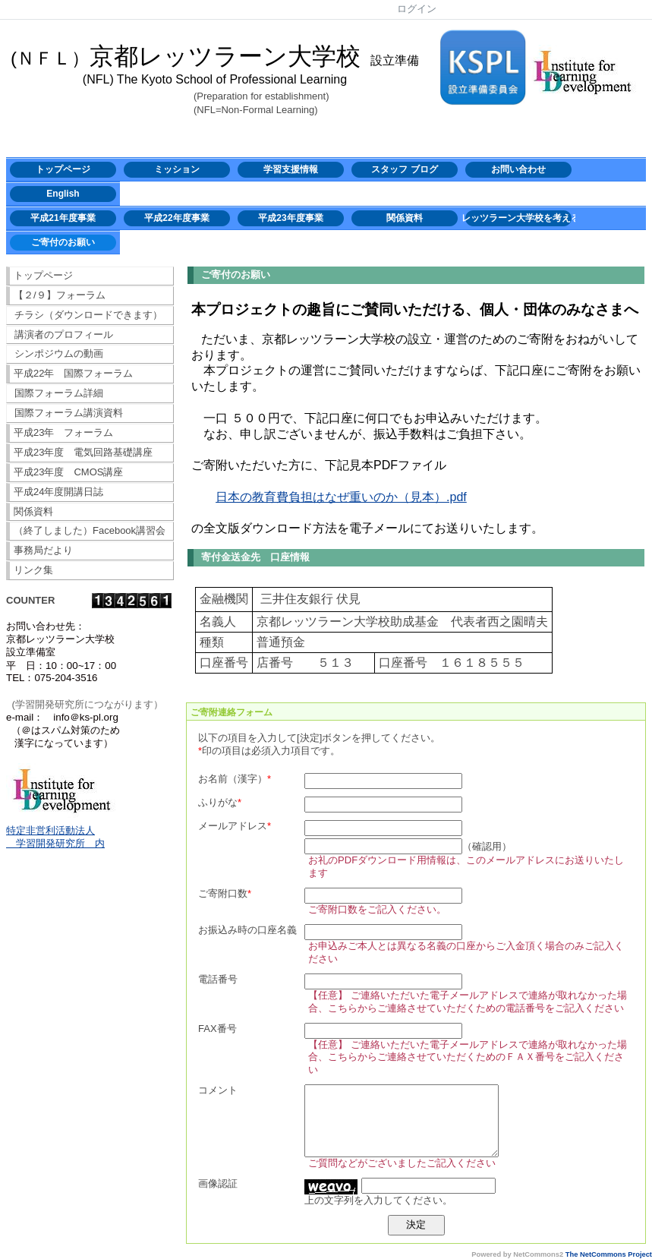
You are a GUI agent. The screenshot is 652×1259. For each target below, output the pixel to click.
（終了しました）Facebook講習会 (89, 530)
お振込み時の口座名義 (247, 930)
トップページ (63, 169)
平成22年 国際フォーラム (73, 373)
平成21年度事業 (62, 218)
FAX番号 (217, 1028)
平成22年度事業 (176, 218)
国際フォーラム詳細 (58, 393)
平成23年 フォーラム (63, 432)
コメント (218, 1090)
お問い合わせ (518, 169)
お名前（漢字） (232, 778)
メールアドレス (232, 825)
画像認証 (218, 1183)
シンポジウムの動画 (58, 353)
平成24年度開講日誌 (58, 491)
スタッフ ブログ (404, 169)
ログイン (416, 8)
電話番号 (218, 979)
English (62, 193)
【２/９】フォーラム (60, 295)
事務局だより (43, 550)
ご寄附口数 (222, 893)
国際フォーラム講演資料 (68, 412)
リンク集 (33, 570)
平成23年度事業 (290, 218)
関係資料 (404, 218)
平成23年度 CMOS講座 (68, 472)
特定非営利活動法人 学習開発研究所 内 (55, 837)
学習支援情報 (290, 169)
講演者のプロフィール (63, 334)
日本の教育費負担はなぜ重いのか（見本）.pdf (341, 497)
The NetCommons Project (608, 1254)
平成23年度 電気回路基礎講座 (83, 452)
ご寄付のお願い (63, 242)
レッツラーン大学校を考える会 (518, 218)
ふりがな (218, 802)
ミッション (177, 169)
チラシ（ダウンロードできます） (88, 314)
